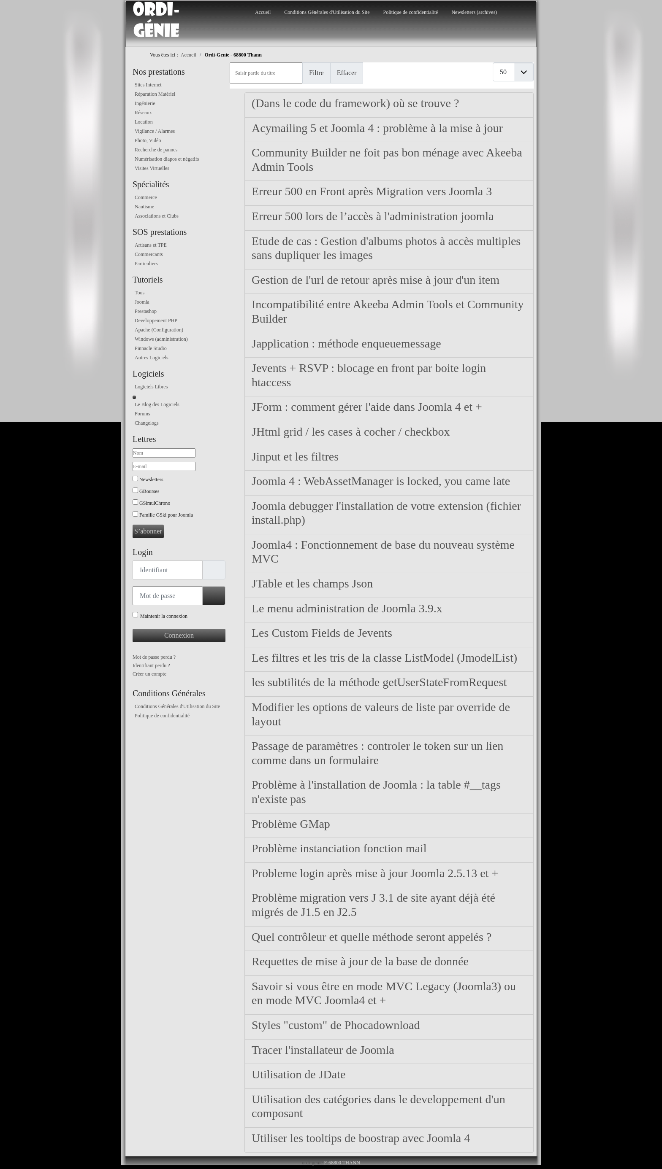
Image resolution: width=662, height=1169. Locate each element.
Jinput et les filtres (295, 456)
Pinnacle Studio (151, 348)
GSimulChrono (154, 503)
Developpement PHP (156, 320)
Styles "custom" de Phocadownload (336, 1025)
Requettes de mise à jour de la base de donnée (360, 961)
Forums (142, 414)
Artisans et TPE (151, 245)
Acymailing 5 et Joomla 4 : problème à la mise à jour (377, 128)
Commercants (149, 254)
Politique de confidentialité (410, 12)
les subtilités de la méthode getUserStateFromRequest (379, 682)
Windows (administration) (161, 339)
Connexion (179, 635)
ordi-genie (312, 1163)
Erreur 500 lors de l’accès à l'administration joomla (373, 216)
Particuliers (146, 264)
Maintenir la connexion (163, 616)
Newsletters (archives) (474, 12)
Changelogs (147, 423)
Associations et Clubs (157, 216)
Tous (139, 293)
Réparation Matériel (155, 94)
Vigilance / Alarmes (155, 131)
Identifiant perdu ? (151, 665)
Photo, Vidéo (148, 140)
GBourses (149, 491)
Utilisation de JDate (298, 1074)
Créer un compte (149, 674)
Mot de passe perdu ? (154, 657)
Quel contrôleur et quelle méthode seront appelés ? (371, 936)
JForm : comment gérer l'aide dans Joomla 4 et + (367, 406)
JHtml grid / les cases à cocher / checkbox (351, 431)
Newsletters (151, 479)
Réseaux (143, 113)
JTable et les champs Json (312, 583)
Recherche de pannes (156, 150)
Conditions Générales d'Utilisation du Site (326, 12)
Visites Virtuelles (152, 168)
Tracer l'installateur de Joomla (323, 1049)
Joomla (142, 302)
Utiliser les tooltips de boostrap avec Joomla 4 (361, 1138)
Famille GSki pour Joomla (166, 515)
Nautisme (144, 207)
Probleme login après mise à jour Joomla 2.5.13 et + (375, 873)
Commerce (146, 197)
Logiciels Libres (151, 387)
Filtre (316, 72)
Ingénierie (145, 103)
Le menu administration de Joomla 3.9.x (347, 608)
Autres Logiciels (151, 358)
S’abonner (148, 531)
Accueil (263, 12)
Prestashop (146, 311)
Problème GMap (291, 823)
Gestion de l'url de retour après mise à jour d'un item (375, 279)
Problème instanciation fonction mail (339, 848)
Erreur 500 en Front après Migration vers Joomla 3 (372, 191)
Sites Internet (148, 85)
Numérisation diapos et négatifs (167, 159)
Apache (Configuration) (159, 330)
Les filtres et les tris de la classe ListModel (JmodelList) (384, 657)
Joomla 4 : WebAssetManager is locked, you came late (381, 481)
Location (144, 122)
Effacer (347, 72)
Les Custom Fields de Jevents (322, 632)
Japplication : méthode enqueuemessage (346, 343)
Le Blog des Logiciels (157, 404)
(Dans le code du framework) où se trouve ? (355, 103)
